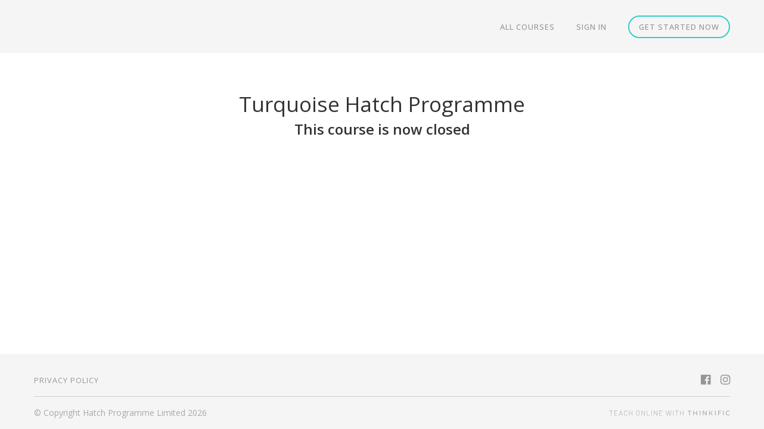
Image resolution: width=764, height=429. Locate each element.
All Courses (527, 26)
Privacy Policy (66, 380)
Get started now (679, 26)
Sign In (591, 26)
